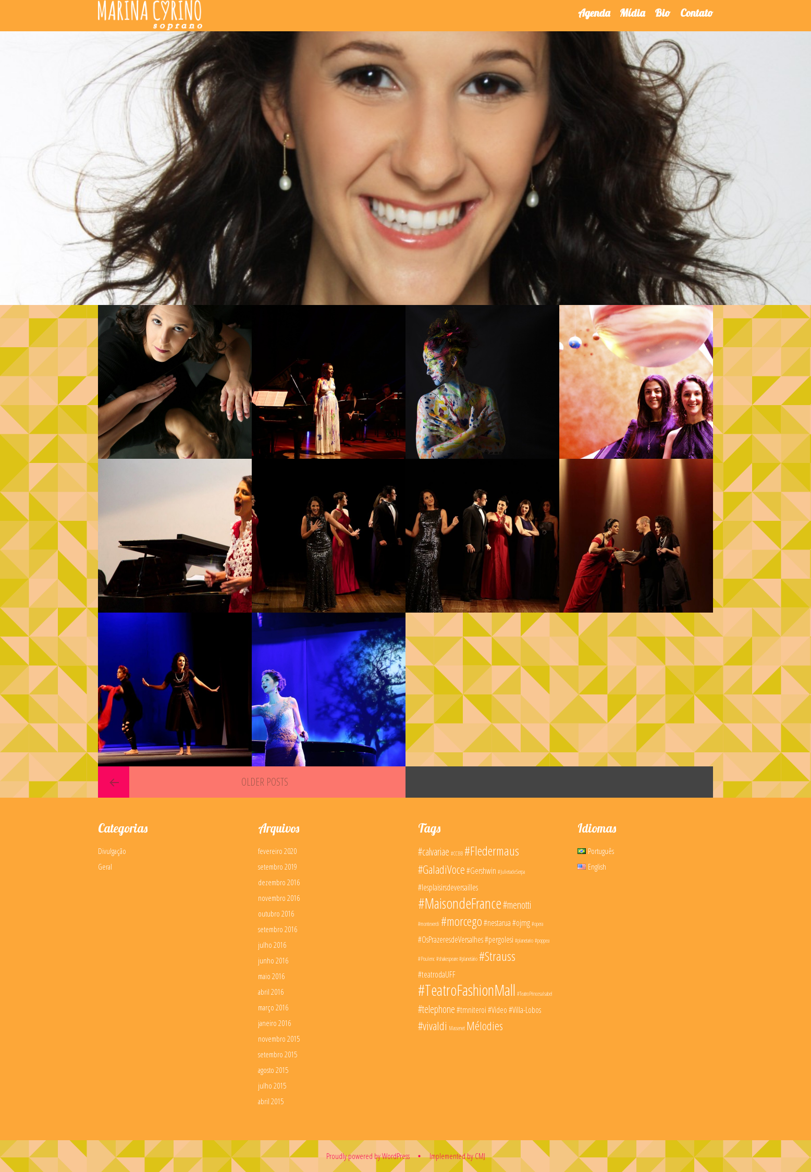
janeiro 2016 (274, 1023)
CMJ (480, 1156)
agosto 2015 (273, 1070)
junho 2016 (273, 960)
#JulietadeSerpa (511, 871)
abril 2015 (271, 1101)
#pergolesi (499, 939)
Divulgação (112, 851)
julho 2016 (272, 944)
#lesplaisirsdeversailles (448, 887)
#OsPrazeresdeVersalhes (450, 939)
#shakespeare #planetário (456, 958)
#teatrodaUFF (437, 974)
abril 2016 (271, 991)
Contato (696, 12)
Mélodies (484, 1025)
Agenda (594, 12)
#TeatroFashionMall (466, 990)
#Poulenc (426, 958)
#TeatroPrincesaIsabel (534, 993)
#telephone (436, 1009)
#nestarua (497, 923)
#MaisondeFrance (459, 903)
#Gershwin (481, 870)
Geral (105, 866)
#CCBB (457, 853)
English (591, 866)
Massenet (457, 1028)
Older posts (264, 782)
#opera (537, 923)
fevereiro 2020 (277, 851)
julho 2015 (272, 1085)
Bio (662, 12)
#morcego (461, 921)
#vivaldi (432, 1025)
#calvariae (433, 852)
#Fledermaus (491, 850)
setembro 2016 (277, 929)
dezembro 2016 (279, 882)
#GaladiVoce (441, 869)
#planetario (524, 940)
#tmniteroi (471, 1010)
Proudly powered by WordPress (368, 1156)
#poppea (542, 940)
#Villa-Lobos (525, 1010)
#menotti (517, 905)
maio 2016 (271, 976)
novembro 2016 (279, 898)
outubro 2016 (276, 913)
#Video (497, 1010)
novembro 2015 (279, 1038)
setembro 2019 (277, 866)
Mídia (632, 12)
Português (595, 851)
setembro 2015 (277, 1054)
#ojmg (521, 923)
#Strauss (497, 956)
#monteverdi (428, 923)
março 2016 (273, 1007)
